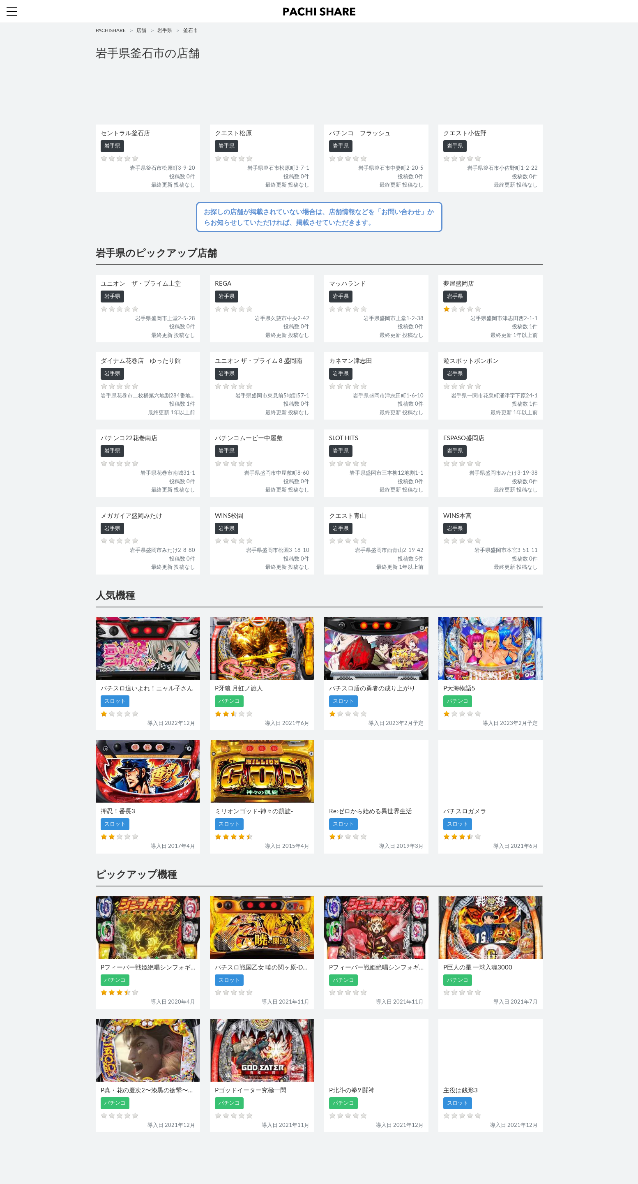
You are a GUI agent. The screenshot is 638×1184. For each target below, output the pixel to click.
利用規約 (353, 1154)
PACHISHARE (111, 30)
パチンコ (263, 1154)
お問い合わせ (321, 1154)
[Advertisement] (319, 92)
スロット (289, 1154)
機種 (224, 1154)
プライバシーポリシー (394, 1154)
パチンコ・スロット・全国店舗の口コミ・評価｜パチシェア (319, 11)
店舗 (141, 30)
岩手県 (164, 30)
